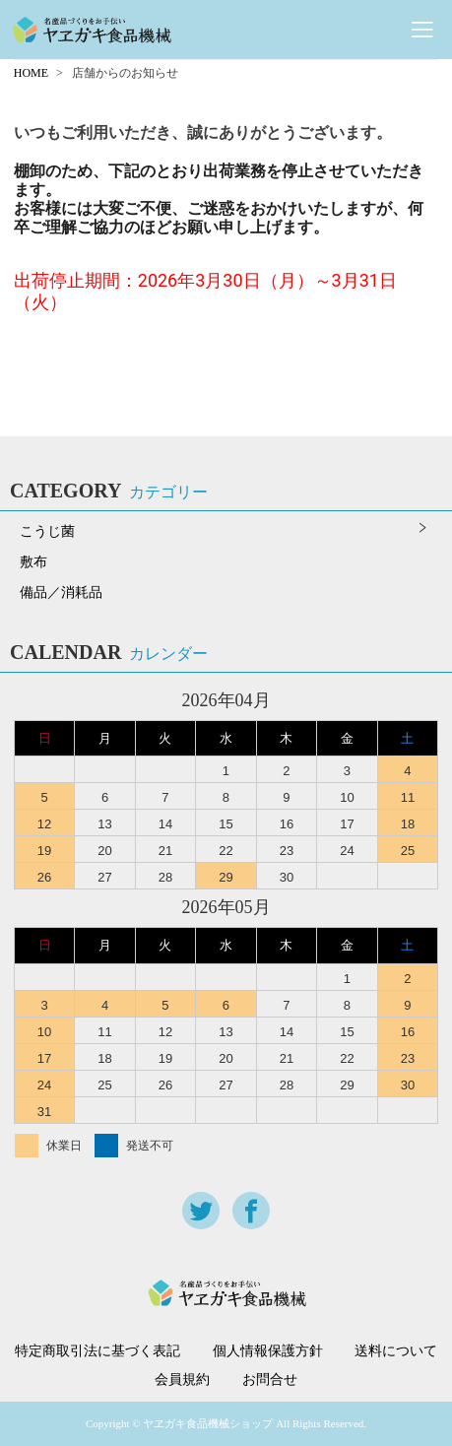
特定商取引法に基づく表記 (97, 1351)
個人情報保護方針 (268, 1351)
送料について (396, 1351)
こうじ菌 (47, 531)
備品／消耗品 (61, 592)
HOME (31, 73)
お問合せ (269, 1380)
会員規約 (182, 1380)
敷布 (33, 562)
